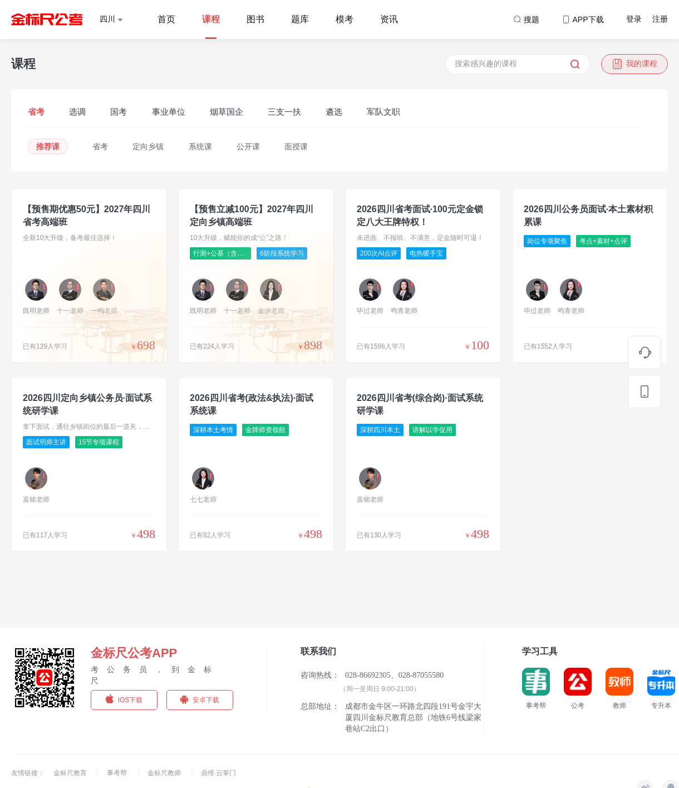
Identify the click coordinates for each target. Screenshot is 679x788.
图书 (255, 19)
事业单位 (168, 111)
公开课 (248, 146)
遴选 (334, 111)
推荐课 (48, 146)
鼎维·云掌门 (218, 773)
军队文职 (383, 111)
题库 (300, 19)
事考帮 (118, 773)
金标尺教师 (165, 773)
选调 (77, 111)
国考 (118, 111)
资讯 (389, 19)
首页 (166, 19)
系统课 (200, 146)
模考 (344, 19)
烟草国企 (226, 111)
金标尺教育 (70, 773)
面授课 (296, 146)
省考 (36, 111)
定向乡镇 (148, 146)
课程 (211, 19)
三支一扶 (284, 111)
